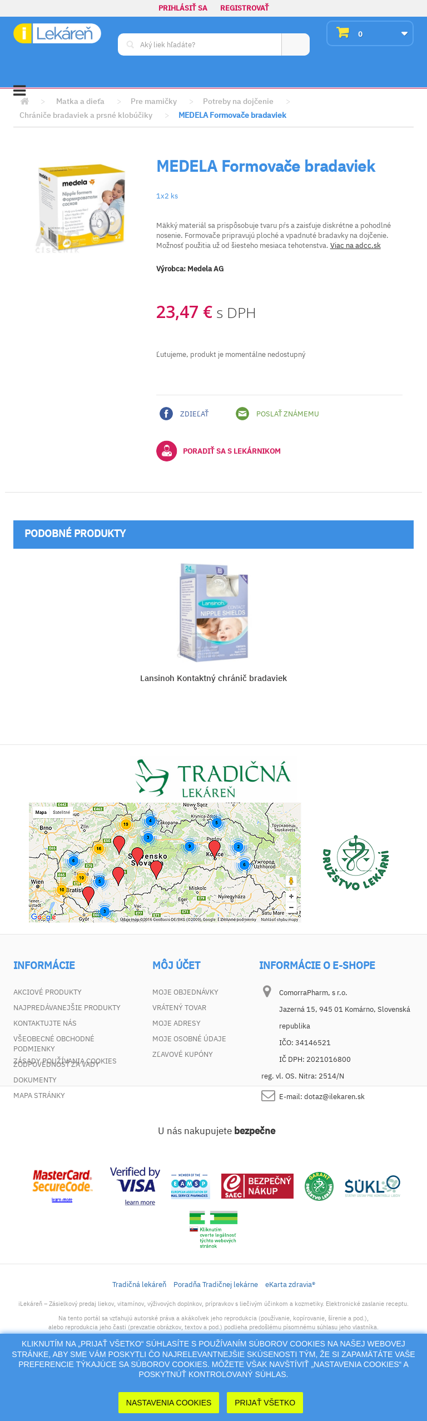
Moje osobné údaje (189, 1039)
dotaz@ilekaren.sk (334, 1096)
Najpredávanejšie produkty (67, 1007)
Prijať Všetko (265, 1402)
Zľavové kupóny (182, 1054)
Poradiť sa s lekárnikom (218, 450)
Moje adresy (176, 1023)
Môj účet (176, 966)
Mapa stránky (39, 1095)
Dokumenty (35, 1080)
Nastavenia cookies (169, 1402)
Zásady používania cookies (65, 1111)
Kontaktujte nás (45, 1023)
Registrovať (244, 8)
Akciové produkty (47, 992)
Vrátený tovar (179, 1007)
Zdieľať (184, 413)
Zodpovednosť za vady (56, 1064)
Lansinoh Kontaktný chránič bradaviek (213, 678)
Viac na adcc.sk (355, 245)
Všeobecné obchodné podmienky (54, 1044)
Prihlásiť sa (182, 8)
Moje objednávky (185, 992)
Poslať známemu (277, 413)
